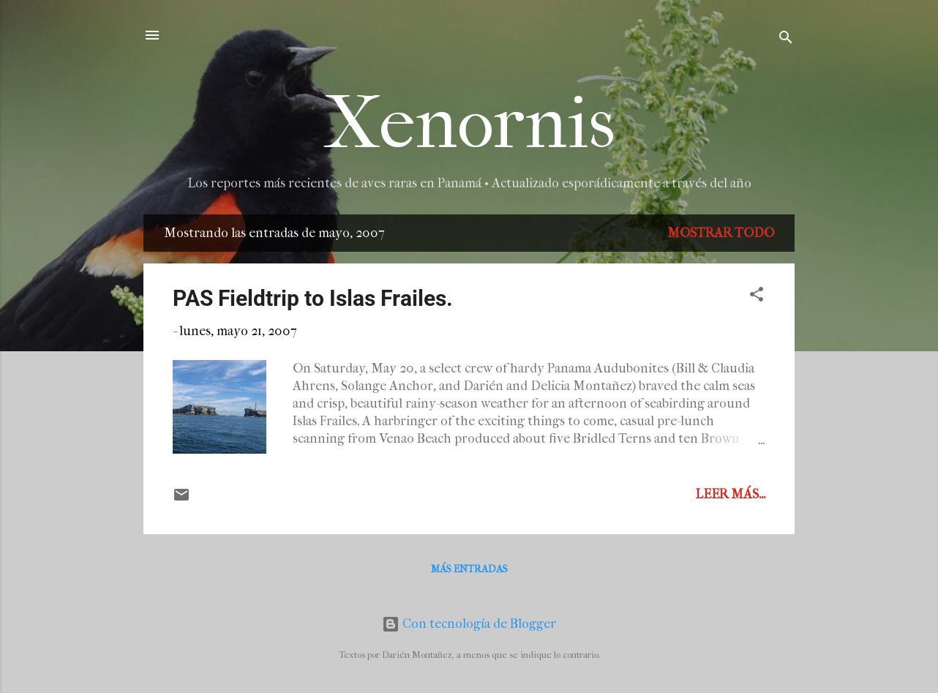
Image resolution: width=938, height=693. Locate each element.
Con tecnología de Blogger (469, 624)
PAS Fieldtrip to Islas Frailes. (313, 298)
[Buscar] (786, 40)
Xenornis (469, 123)
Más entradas (469, 569)
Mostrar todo (720, 233)
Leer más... (730, 494)
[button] (756, 296)
